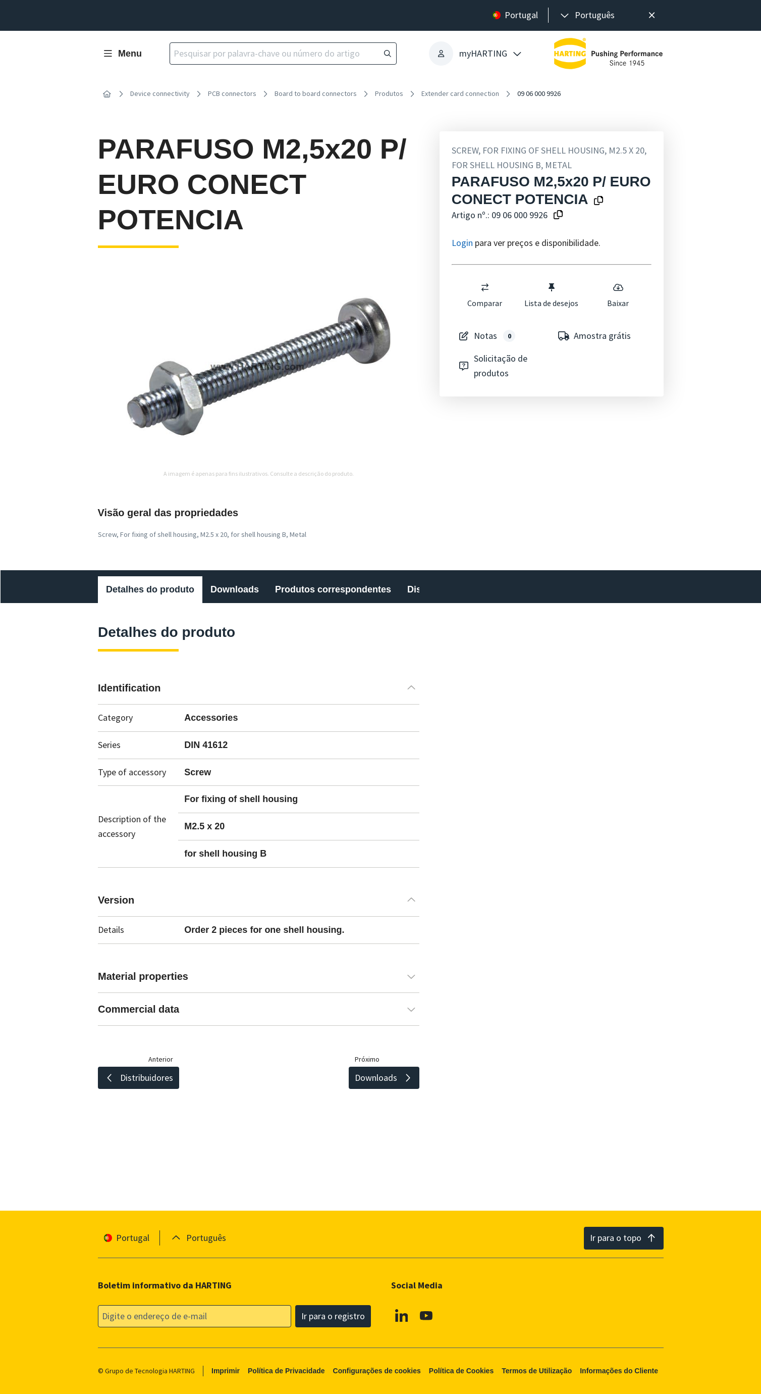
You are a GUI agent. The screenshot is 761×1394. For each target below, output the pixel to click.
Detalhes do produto (150, 589)
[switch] (485, 287)
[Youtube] (426, 1315)
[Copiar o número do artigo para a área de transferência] (558, 215)
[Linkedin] (401, 1315)
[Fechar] (652, 15)
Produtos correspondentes (333, 589)
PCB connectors (232, 93)
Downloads (234, 589)
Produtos (389, 93)
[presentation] (587, 15)
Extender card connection (460, 93)
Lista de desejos (551, 295)
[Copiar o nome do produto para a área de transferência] (598, 201)
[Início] (107, 94)
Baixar (618, 295)
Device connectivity (160, 93)
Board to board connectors (316, 93)
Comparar (484, 295)
